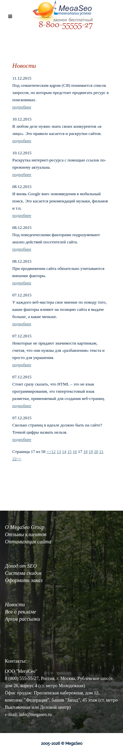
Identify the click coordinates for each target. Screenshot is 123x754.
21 (101, 451)
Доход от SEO (21, 566)
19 (91, 451)
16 (75, 451)
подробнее (21, 106)
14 (64, 451)
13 (59, 451)
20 (96, 451)
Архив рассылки (22, 619)
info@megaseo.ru (35, 714)
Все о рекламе (20, 611)
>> (19, 458)
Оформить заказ (24, 580)
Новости (15, 604)
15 (69, 451)
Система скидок (23, 573)
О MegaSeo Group (24, 527)
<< (49, 451)
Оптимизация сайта (28, 541)
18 (85, 451)
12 (53, 451)
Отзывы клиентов (25, 534)
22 (14, 458)
